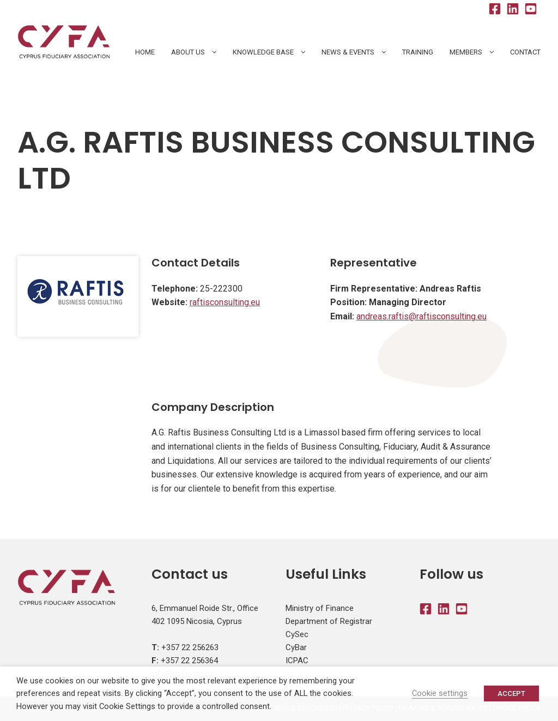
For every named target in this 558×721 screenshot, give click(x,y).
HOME (145, 52)
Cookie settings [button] (440, 693)
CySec (297, 634)
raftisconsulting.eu (225, 302)
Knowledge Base (263, 52)
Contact (525, 52)
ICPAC (297, 660)
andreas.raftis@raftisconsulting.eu (421, 316)
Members (466, 52)
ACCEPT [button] (511, 693)
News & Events (348, 52)
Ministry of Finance (320, 608)
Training (417, 52)
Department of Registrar (329, 621)
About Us (188, 52)
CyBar (296, 647)
